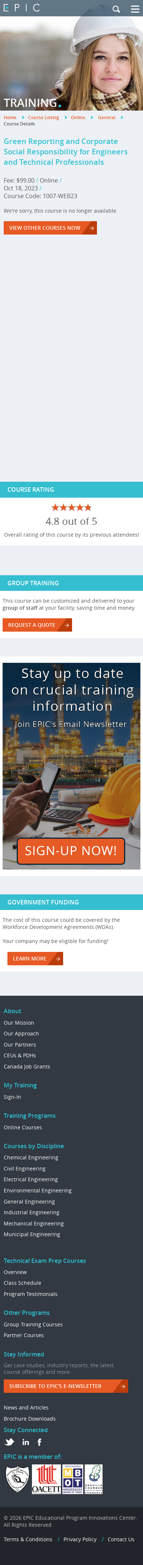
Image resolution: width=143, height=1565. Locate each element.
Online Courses (23, 1127)
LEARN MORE (29, 958)
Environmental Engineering (38, 1190)
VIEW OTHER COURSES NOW (44, 227)
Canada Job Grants (27, 1066)
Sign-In (12, 1096)
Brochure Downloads (30, 1418)
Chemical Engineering (31, 1157)
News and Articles (26, 1407)
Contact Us (121, 1539)
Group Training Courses (33, 1324)
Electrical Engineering (31, 1179)
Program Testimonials (31, 1293)
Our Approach (21, 1033)
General (106, 117)
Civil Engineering (25, 1168)
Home (10, 117)
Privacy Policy (80, 1539)
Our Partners (20, 1044)
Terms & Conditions (28, 1539)
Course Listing (43, 117)
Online (78, 117)
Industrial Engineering (31, 1212)
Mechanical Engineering (34, 1223)
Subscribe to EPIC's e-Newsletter (55, 1385)
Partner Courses (24, 1335)
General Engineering (29, 1201)
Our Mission (19, 1022)
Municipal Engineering (32, 1234)
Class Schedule (22, 1282)
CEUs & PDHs (20, 1055)
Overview (15, 1272)
